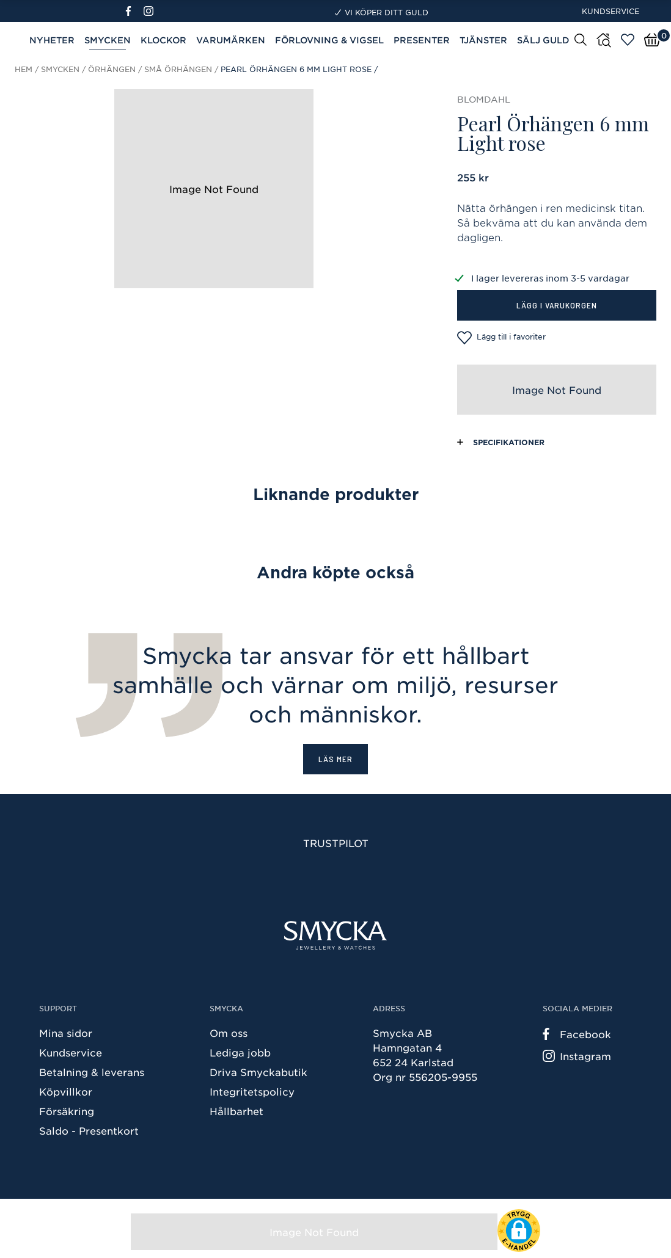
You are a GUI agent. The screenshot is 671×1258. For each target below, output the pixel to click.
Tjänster (483, 40)
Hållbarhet (236, 1111)
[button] (518, 1230)
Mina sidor (65, 1033)
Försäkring (66, 1111)
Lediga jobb (240, 1052)
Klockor (163, 40)
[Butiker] (603, 40)
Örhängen (112, 69)
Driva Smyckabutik (258, 1072)
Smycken (107, 40)
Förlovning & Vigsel (329, 40)
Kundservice (610, 11)
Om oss (229, 1033)
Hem (23, 69)
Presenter (422, 40)
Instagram (577, 1056)
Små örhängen (178, 69)
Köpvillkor (65, 1091)
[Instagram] (151, 11)
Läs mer (335, 759)
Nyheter (52, 40)
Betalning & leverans (91, 1072)
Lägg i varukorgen (556, 305)
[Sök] (580, 39)
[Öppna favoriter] (627, 39)
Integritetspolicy (252, 1091)
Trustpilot (336, 843)
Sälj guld (543, 40)
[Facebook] (133, 11)
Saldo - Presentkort (89, 1130)
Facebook (577, 1034)
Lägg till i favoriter (501, 337)
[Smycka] (335, 935)
